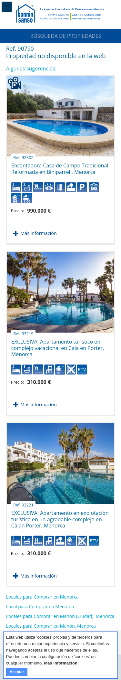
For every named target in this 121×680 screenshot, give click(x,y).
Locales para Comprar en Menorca (42, 597)
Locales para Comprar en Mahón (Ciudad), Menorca (60, 616)
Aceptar (17, 672)
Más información (38, 233)
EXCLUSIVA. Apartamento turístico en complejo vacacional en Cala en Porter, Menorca (57, 345)
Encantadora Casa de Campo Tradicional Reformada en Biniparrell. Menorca (59, 166)
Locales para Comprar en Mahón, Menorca (51, 626)
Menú (7, 7)
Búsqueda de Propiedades (60, 36)
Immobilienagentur (86, 18)
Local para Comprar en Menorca (40, 606)
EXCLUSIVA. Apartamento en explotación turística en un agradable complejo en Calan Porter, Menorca (60, 517)
